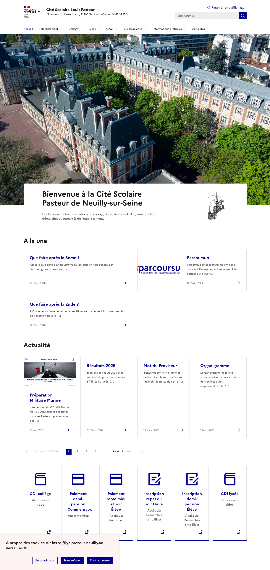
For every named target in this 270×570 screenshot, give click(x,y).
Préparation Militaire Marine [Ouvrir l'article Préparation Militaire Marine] (45, 397)
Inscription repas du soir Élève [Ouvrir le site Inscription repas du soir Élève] (154, 499)
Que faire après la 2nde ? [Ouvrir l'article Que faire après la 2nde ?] (54, 304)
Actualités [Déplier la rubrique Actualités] (198, 29)
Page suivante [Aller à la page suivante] (121, 451)
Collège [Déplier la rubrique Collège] (73, 29)
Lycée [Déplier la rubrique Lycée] (92, 29)
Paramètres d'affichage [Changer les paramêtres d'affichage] (228, 7)
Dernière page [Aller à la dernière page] (142, 452)
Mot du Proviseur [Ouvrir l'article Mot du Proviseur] (160, 366)
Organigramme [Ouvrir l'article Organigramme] (214, 366)
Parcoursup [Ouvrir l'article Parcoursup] (198, 258)
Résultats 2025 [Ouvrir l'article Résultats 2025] (101, 366)
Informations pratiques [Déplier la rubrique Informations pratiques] (167, 29)
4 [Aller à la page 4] (95, 451)
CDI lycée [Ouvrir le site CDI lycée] (230, 493)
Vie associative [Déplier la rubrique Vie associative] (133, 29)
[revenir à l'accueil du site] (87, 9)
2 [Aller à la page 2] (77, 451)
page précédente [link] (49, 451)
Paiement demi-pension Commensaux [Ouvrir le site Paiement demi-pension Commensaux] (79, 501)
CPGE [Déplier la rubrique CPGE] (109, 29)
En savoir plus (45, 560)
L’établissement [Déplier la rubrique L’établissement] (48, 29)
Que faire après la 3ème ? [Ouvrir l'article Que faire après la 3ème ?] (55, 258)
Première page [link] (27, 452)
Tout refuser (72, 560)
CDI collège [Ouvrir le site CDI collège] (40, 493)
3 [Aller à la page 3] (86, 451)
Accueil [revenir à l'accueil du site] (28, 29)
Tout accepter (100, 560)
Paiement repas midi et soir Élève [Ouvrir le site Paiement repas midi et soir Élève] (116, 501)
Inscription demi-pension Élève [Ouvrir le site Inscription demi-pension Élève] (192, 501)
